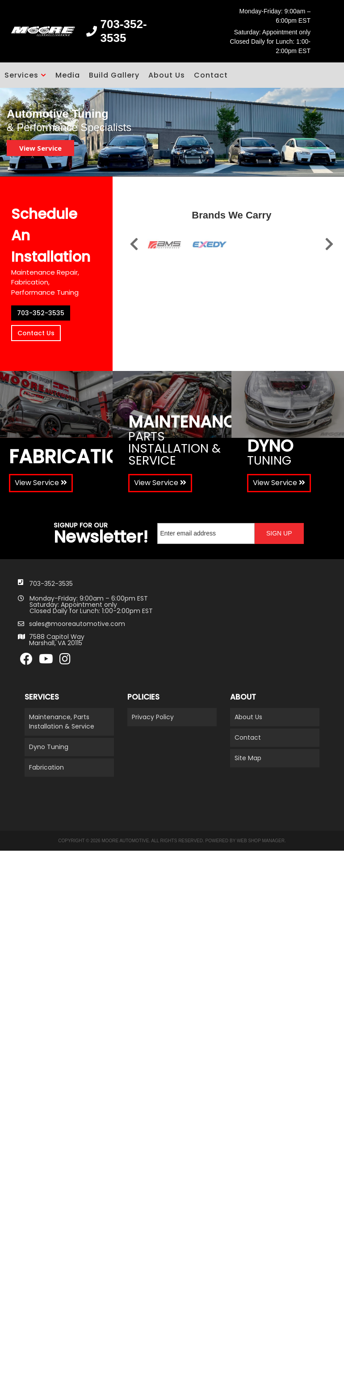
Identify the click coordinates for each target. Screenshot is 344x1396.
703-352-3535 (40, 313)
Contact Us (36, 333)
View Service (40, 148)
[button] (25, 75)
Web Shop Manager (261, 840)
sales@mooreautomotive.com (77, 624)
